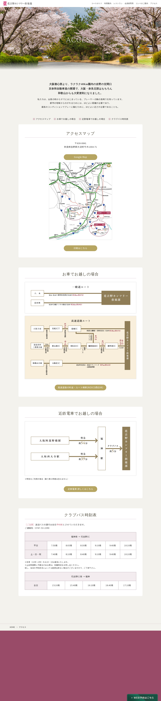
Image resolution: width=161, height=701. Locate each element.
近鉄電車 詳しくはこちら (80, 488)
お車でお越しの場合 (66, 119)
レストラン (118, 3)
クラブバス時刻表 (119, 119)
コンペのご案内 (142, 3)
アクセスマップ (43, 119)
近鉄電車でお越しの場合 (93, 119)
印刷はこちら (80, 248)
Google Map (80, 157)
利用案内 (107, 3)
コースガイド (96, 3)
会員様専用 (129, 3)
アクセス (153, 3)
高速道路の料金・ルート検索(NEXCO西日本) (80, 387)
